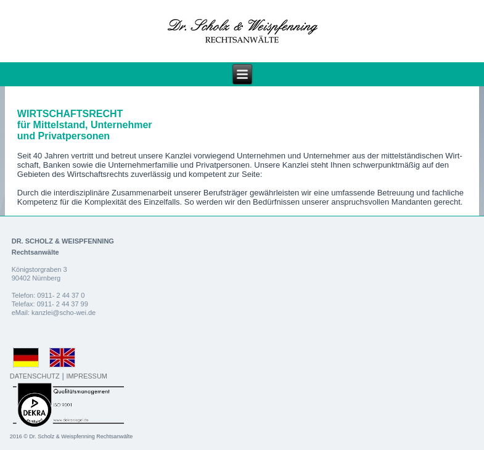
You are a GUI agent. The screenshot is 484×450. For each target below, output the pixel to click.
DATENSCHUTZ (35, 376)
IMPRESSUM (86, 376)
